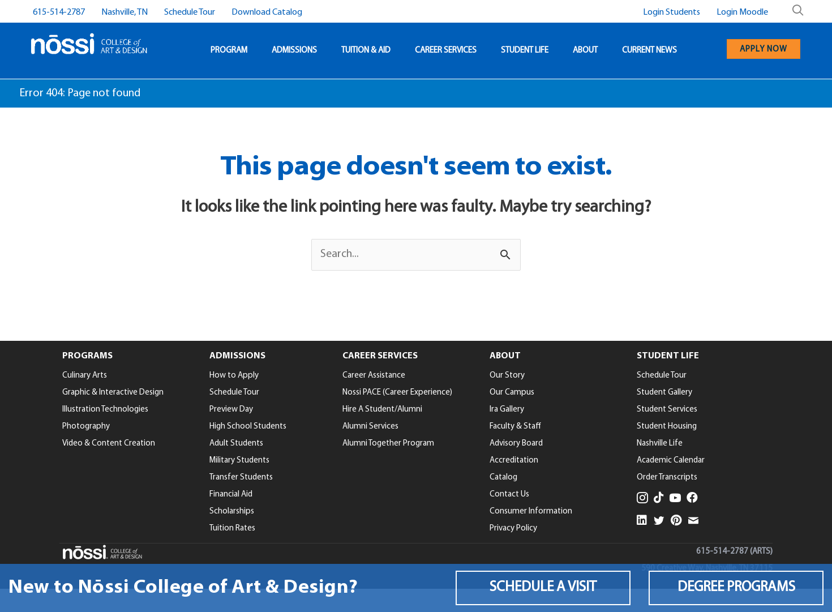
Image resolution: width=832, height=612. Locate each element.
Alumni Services (370, 426)
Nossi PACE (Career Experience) (397, 392)
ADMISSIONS (294, 50)
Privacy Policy (513, 528)
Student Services (667, 409)
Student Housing (667, 426)
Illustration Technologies (105, 409)
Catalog (503, 477)
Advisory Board (516, 443)
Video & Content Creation (108, 443)
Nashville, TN (124, 12)
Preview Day (231, 409)
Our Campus (512, 392)
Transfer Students (241, 477)
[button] (543, 587)
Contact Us (509, 494)
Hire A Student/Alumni (382, 409)
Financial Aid (230, 494)
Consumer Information (531, 511)
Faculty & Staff (515, 426)
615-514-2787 (59, 12)
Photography (86, 426)
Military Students (239, 460)
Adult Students (236, 443)
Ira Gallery (507, 409)
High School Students (247, 426)
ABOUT (585, 50)
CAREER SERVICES (446, 50)
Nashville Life (660, 443)
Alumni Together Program (388, 443)
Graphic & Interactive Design (113, 392)
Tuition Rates (232, 528)
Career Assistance (373, 375)
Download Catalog (266, 12)
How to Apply (234, 375)
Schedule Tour (189, 12)
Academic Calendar (671, 460)
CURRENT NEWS (649, 50)
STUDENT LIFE (524, 50)
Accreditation (514, 460)
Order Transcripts (667, 477)
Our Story (507, 375)
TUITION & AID (366, 50)
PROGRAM (229, 50)
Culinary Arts (84, 375)
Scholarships (231, 511)
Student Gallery (664, 392)
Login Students (671, 12)
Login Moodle (742, 12)
